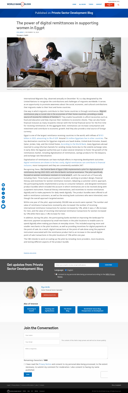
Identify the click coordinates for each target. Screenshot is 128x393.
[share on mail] (3, 184)
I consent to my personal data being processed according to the (86, 275)
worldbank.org (114, 1)
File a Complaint (116, 385)
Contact (99, 4)
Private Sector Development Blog (72, 13)
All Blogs (82, 4)
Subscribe (108, 265)
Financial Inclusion (30, 253)
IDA (29, 391)
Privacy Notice (45, 364)
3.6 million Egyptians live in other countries (84, 138)
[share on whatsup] (3, 201)
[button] (118, 5)
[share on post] (3, 193)
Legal (8, 385)
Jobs (37, 385)
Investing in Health (31, 310)
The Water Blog (68, 310)
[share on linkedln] (3, 197)
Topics (91, 4)
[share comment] (3, 206)
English (26, 35)
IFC (32, 391)
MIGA (36, 391)
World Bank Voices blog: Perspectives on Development (92, 310)
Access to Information (27, 385)
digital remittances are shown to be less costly (44, 162)
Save (28, 374)
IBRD (24, 391)
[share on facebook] (3, 189)
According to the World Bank (73, 144)
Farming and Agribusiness (49, 310)
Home (74, 4)
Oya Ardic (20, 32)
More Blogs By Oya (50, 295)
